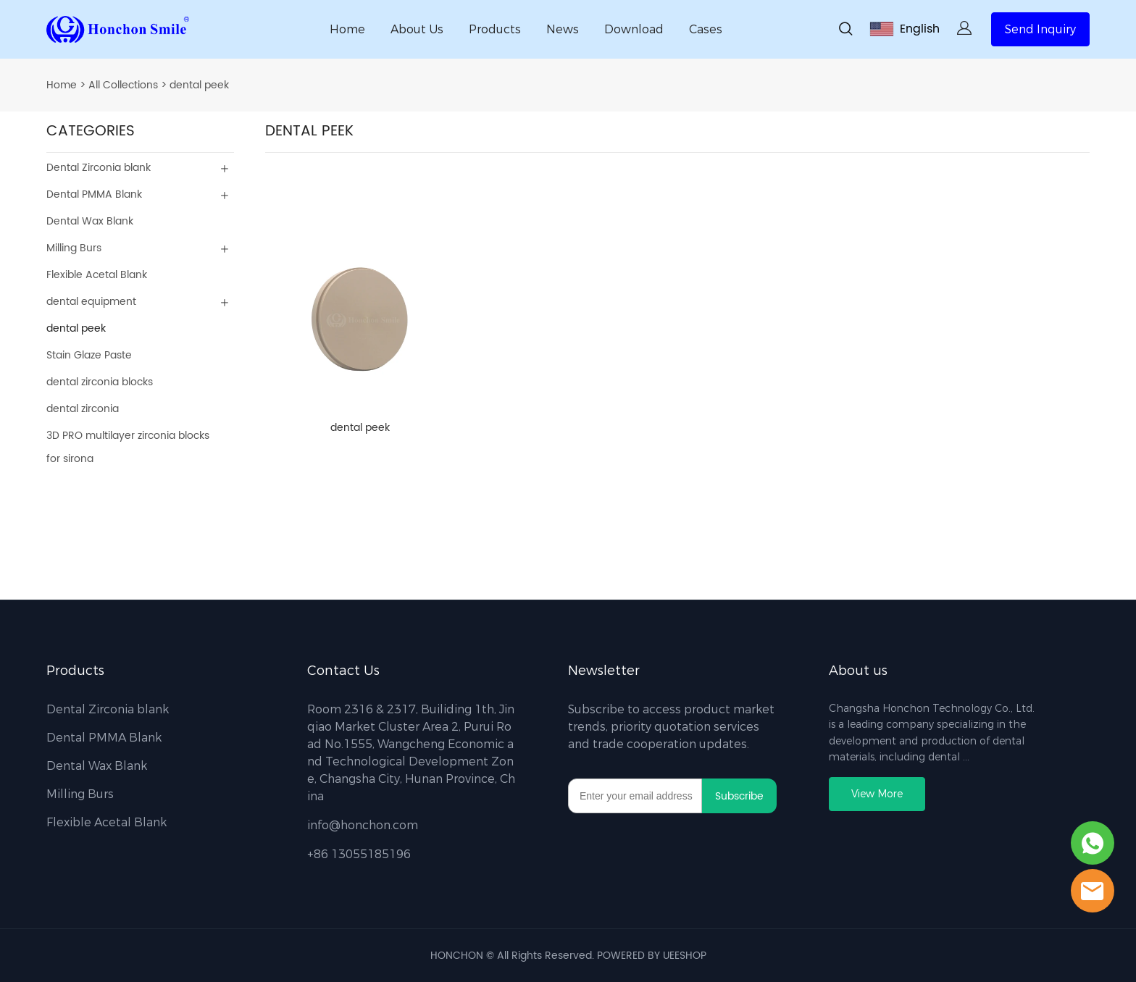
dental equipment (91, 301)
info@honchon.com (362, 825)
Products (495, 29)
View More (877, 794)
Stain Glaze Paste (89, 355)
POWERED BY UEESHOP (651, 955)
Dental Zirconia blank (98, 167)
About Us (416, 29)
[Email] (635, 796)
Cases (705, 29)
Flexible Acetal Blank (96, 275)
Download (634, 29)
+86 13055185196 (359, 854)
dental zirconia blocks (99, 382)
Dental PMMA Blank (94, 194)
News (562, 29)
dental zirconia (82, 408)
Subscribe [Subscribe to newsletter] (739, 796)
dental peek (199, 85)
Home (347, 29)
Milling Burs (73, 248)
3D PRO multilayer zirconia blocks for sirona (127, 447)
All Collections (123, 85)
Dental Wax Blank (89, 221)
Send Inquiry (1040, 29)
